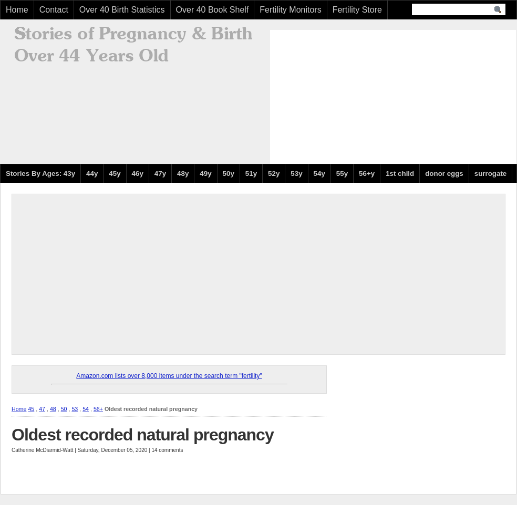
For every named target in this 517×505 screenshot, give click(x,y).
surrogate (490, 173)
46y (137, 173)
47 (42, 409)
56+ (98, 409)
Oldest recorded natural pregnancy (143, 434)
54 (85, 409)
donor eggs (444, 173)
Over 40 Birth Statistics (122, 9)
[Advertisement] (346, 95)
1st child (400, 173)
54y (319, 173)
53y (296, 173)
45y (114, 173)
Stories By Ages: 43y (40, 173)
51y (251, 173)
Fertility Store (357, 9)
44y (92, 173)
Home (17, 9)
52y (274, 173)
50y (228, 173)
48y (183, 173)
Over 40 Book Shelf (212, 9)
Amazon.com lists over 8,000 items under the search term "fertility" (169, 376)
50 (64, 409)
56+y (367, 173)
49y (205, 173)
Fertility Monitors (290, 9)
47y (160, 173)
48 (53, 409)
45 (31, 409)
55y (342, 173)
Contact (53, 9)
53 (74, 409)
